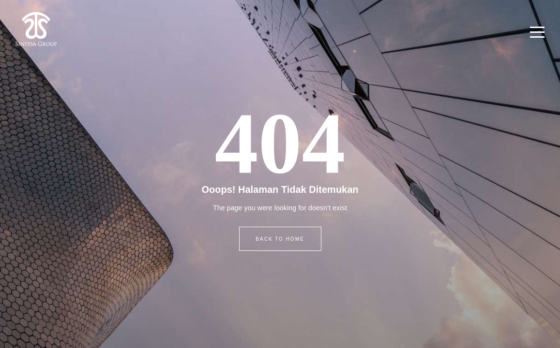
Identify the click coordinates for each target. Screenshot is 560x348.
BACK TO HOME (280, 239)
